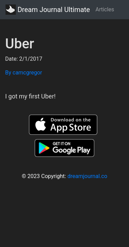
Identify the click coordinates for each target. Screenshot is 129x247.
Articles (104, 9)
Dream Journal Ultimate (48, 9)
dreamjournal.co (87, 176)
